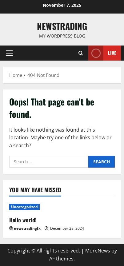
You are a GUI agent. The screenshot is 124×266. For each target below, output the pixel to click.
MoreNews (97, 250)
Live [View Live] (102, 53)
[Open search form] (80, 53)
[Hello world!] (62, 207)
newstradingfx (27, 228)
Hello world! (23, 220)
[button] (9, 53)
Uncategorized (24, 206)
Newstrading (62, 26)
